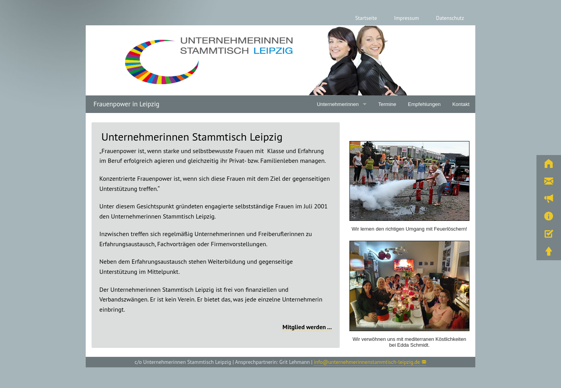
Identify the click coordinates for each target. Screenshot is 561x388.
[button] (548, 164)
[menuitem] (366, 18)
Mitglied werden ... (307, 327)
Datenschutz (450, 17)
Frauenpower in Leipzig (126, 104)
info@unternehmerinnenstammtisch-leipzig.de (367, 361)
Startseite (366, 17)
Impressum (406, 17)
